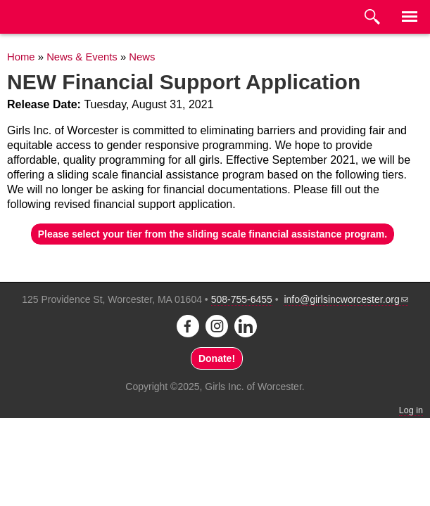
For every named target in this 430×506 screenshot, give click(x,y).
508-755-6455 (241, 299)
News (142, 57)
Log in (411, 410)
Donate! (216, 358)
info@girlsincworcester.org (345, 299)
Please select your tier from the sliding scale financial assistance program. (212, 234)
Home (21, 57)
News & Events (82, 57)
